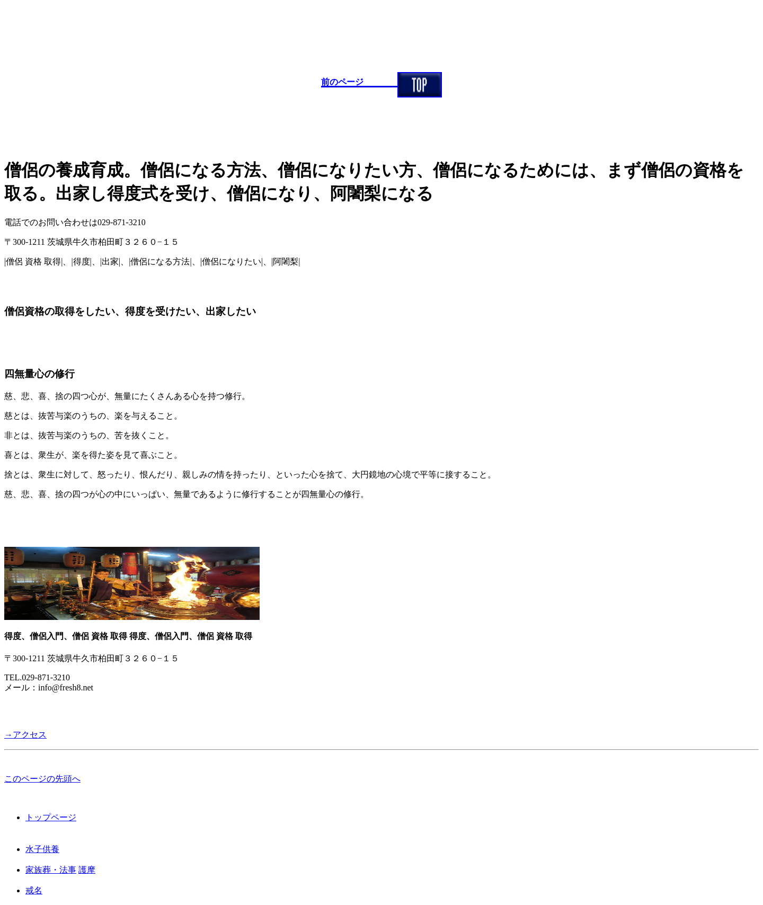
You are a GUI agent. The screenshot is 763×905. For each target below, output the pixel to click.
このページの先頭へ (42, 778)
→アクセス (25, 734)
